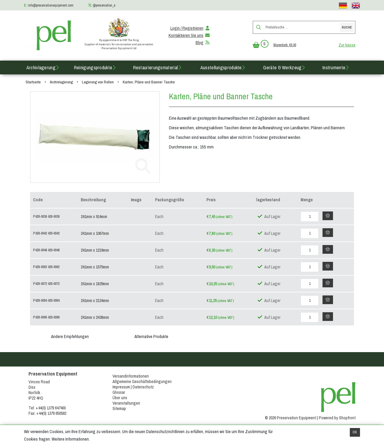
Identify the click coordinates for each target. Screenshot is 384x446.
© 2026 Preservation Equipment (290, 418)
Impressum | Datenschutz (133, 387)
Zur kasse (347, 45)
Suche (347, 27)
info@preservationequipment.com (51, 5)
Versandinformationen (130, 376)
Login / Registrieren (190, 28)
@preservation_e (104, 5)
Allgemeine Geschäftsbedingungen (142, 381)
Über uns (119, 398)
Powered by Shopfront (337, 418)
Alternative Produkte (151, 336)
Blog (203, 42)
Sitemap (119, 408)
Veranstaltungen (126, 403)
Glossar (118, 392)
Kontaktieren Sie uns (190, 35)
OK (354, 432)
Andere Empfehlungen (70, 336)
